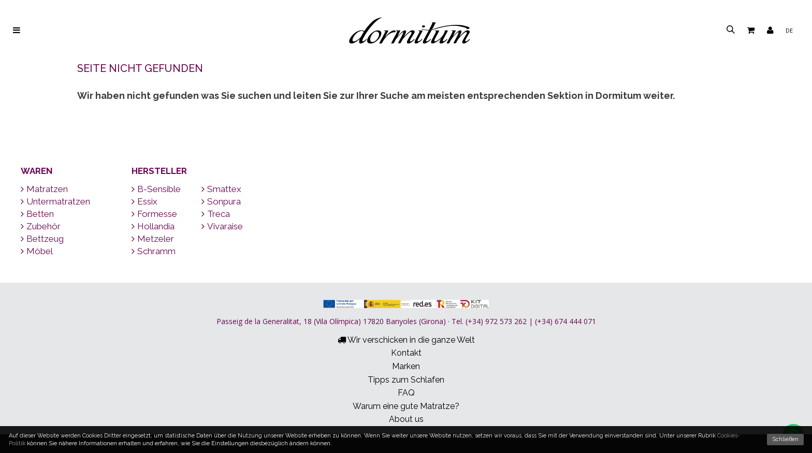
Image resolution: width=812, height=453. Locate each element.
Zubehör (41, 226)
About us (406, 419)
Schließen (785, 439)
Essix (144, 201)
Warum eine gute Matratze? (406, 406)
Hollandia (153, 226)
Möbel (37, 251)
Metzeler (153, 238)
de (789, 30)
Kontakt (406, 353)
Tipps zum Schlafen (406, 380)
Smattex (221, 189)
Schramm (154, 251)
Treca (215, 214)
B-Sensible (156, 189)
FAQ (406, 393)
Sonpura (221, 201)
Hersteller (159, 171)
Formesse (154, 214)
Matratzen (44, 189)
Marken (406, 366)
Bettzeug (42, 238)
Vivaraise (222, 226)
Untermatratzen (55, 201)
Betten (37, 214)
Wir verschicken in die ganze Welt (406, 340)
